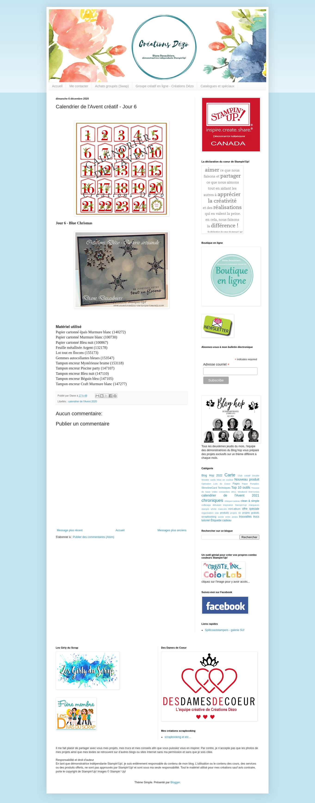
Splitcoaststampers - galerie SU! (224, 630)
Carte (229, 474)
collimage (206, 505)
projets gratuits (250, 512)
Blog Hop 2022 (211, 475)
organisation (207, 513)
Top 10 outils (240, 487)
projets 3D (235, 513)
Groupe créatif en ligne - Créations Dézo (165, 86)
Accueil (57, 86)
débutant (217, 505)
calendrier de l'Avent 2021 (230, 495)
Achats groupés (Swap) (112, 86)
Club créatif (244, 475)
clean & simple (250, 501)
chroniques (212, 500)
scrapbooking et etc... (178, 737)
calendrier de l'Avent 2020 (82, 401)
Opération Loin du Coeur (215, 483)
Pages (236, 483)
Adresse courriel (216, 364)
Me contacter (78, 86)
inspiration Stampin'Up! (235, 505)
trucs (256, 516)
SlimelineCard (209, 487)
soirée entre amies (228, 517)
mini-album (234, 508)
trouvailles (245, 516)
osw (217, 513)
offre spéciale (250, 508)
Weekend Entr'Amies (248, 492)
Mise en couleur (225, 479)
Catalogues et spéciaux (217, 86)
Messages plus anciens (172, 530)
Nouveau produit (246, 479)
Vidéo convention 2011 (224, 492)
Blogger (175, 782)
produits (224, 512)
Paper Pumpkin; (250, 483)
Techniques (224, 487)
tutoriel (205, 520)
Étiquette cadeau (220, 520)
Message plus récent (70, 530)
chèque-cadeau (232, 501)
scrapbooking (208, 516)
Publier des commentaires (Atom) (93, 537)
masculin (222, 509)
